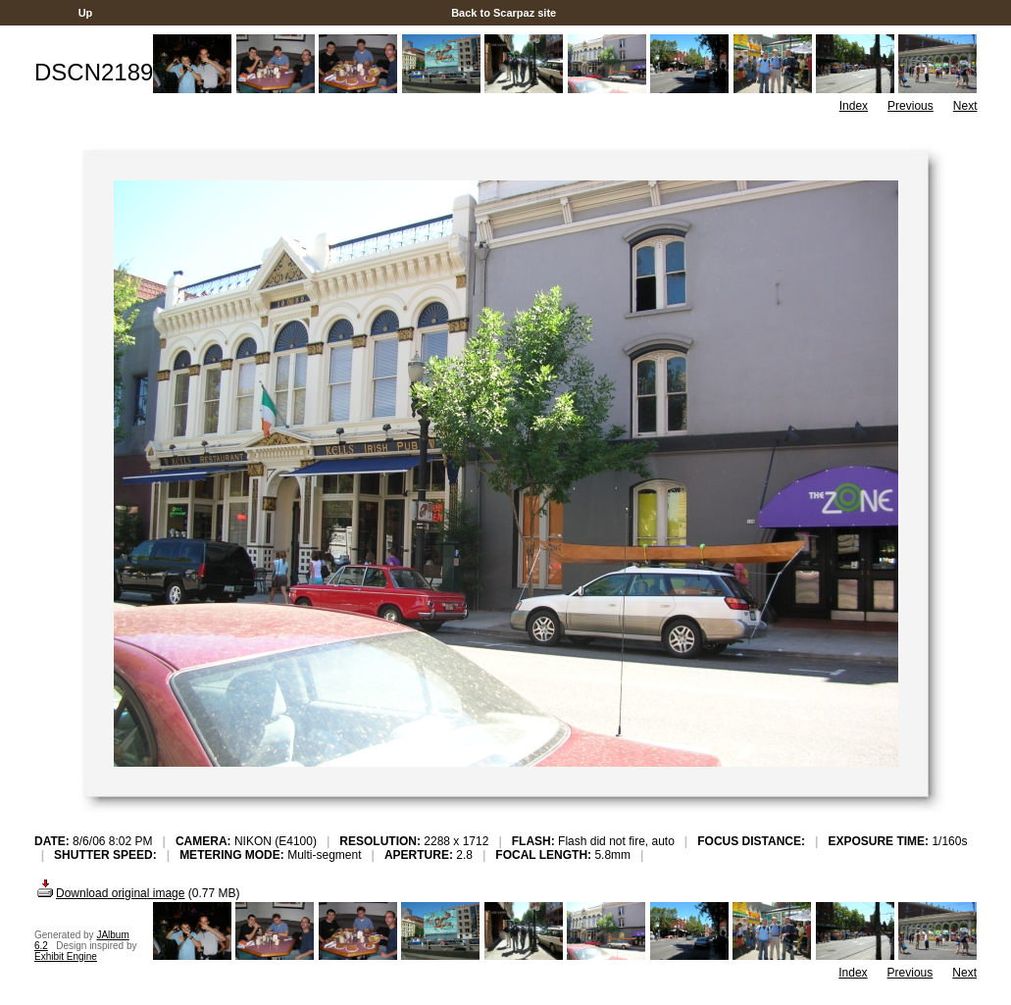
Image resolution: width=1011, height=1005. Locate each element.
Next (965, 106)
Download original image (109, 893)
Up (86, 13)
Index (853, 106)
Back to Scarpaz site (503, 13)
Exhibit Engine (65, 956)
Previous (910, 106)
